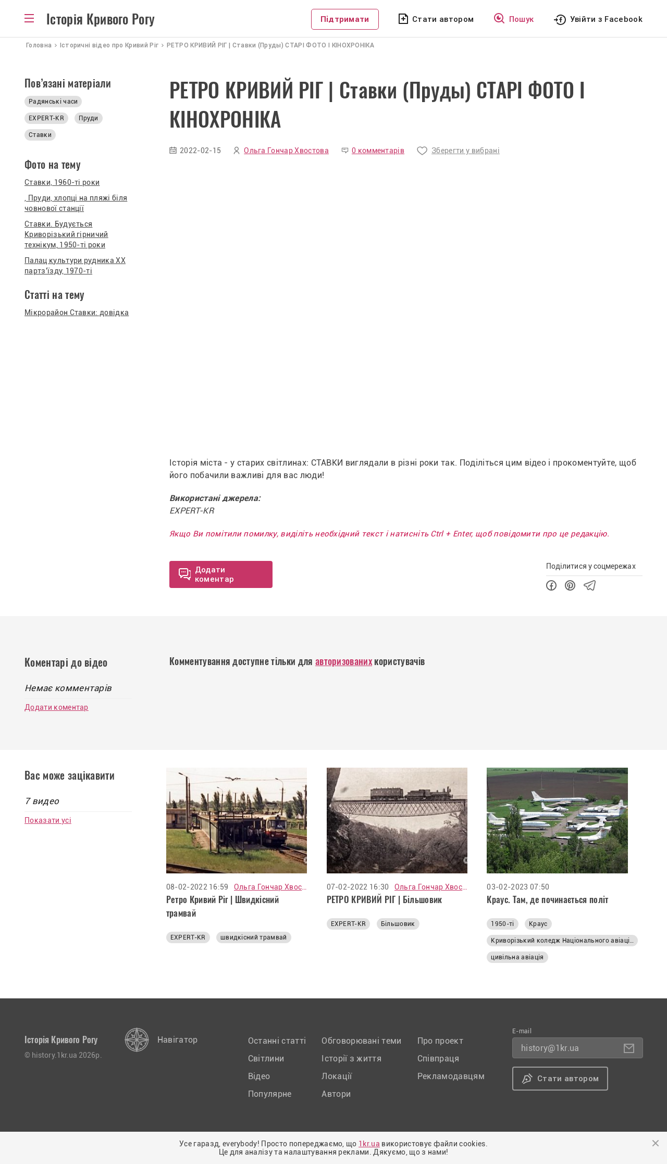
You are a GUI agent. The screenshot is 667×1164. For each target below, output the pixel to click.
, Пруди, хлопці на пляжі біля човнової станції (75, 203)
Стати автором (443, 19)
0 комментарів (378, 150)
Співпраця (438, 1058)
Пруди (88, 118)
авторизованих (343, 661)
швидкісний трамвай (253, 937)
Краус (538, 924)
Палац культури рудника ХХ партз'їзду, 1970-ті (75, 265)
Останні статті (277, 1041)
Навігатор (177, 1040)
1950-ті (502, 924)
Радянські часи (53, 101)
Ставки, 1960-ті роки (62, 182)
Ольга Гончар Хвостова (286, 150)
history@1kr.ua (550, 1048)
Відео (259, 1076)
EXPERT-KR (46, 118)
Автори (336, 1094)
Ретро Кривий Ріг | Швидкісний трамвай (222, 906)
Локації (337, 1076)
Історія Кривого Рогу (100, 19)
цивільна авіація (517, 957)
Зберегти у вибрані (465, 150)
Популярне (270, 1094)
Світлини (266, 1058)
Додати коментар (56, 707)
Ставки (40, 135)
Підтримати (344, 19)
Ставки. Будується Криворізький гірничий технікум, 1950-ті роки (66, 234)
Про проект (440, 1041)
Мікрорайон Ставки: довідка (76, 312)
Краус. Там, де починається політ (547, 899)
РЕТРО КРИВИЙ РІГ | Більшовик (384, 899)
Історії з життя (351, 1058)
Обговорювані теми (361, 1041)
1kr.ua (369, 1144)
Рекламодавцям (451, 1076)
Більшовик (398, 924)
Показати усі (47, 820)
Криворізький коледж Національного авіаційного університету (564, 940)
